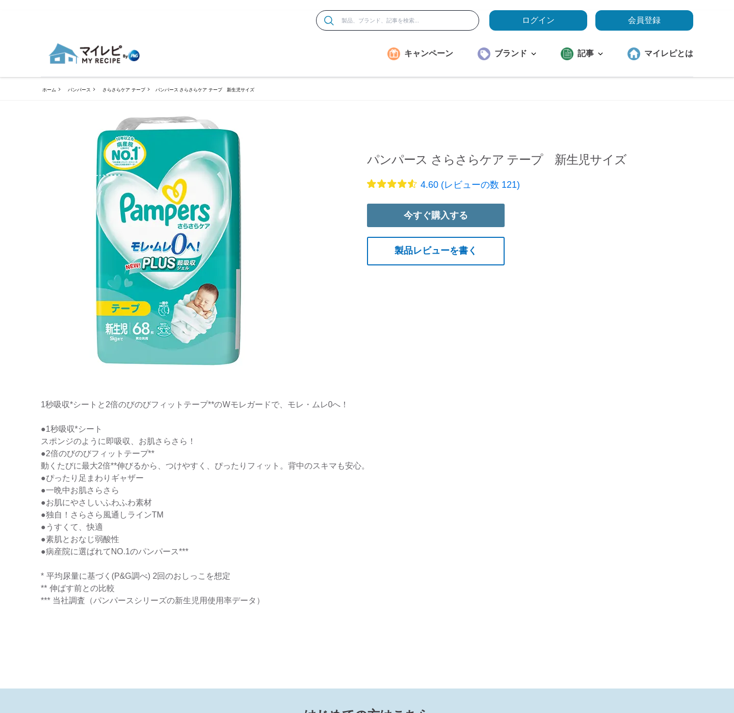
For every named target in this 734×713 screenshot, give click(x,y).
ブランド (515, 53)
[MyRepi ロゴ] (94, 53)
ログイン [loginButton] (538, 20)
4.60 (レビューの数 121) (470, 185)
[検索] (329, 21)
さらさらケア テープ (123, 89)
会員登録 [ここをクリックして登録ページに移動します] (644, 20)
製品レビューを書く (436, 250)
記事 (590, 53)
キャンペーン (428, 53)
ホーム (49, 89)
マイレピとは (668, 53)
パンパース (79, 89)
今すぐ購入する (436, 215)
